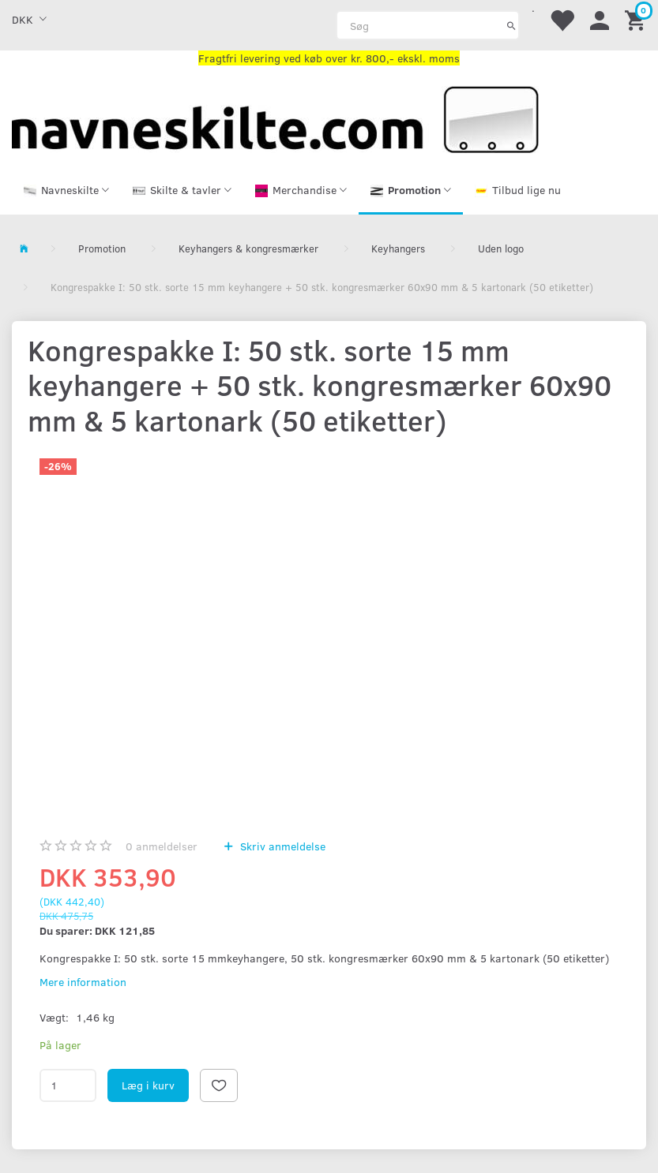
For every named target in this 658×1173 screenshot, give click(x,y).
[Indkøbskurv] (637, 19)
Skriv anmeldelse (281, 846)
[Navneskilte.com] (275, 117)
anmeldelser (161, 846)
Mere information (82, 981)
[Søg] (511, 25)
